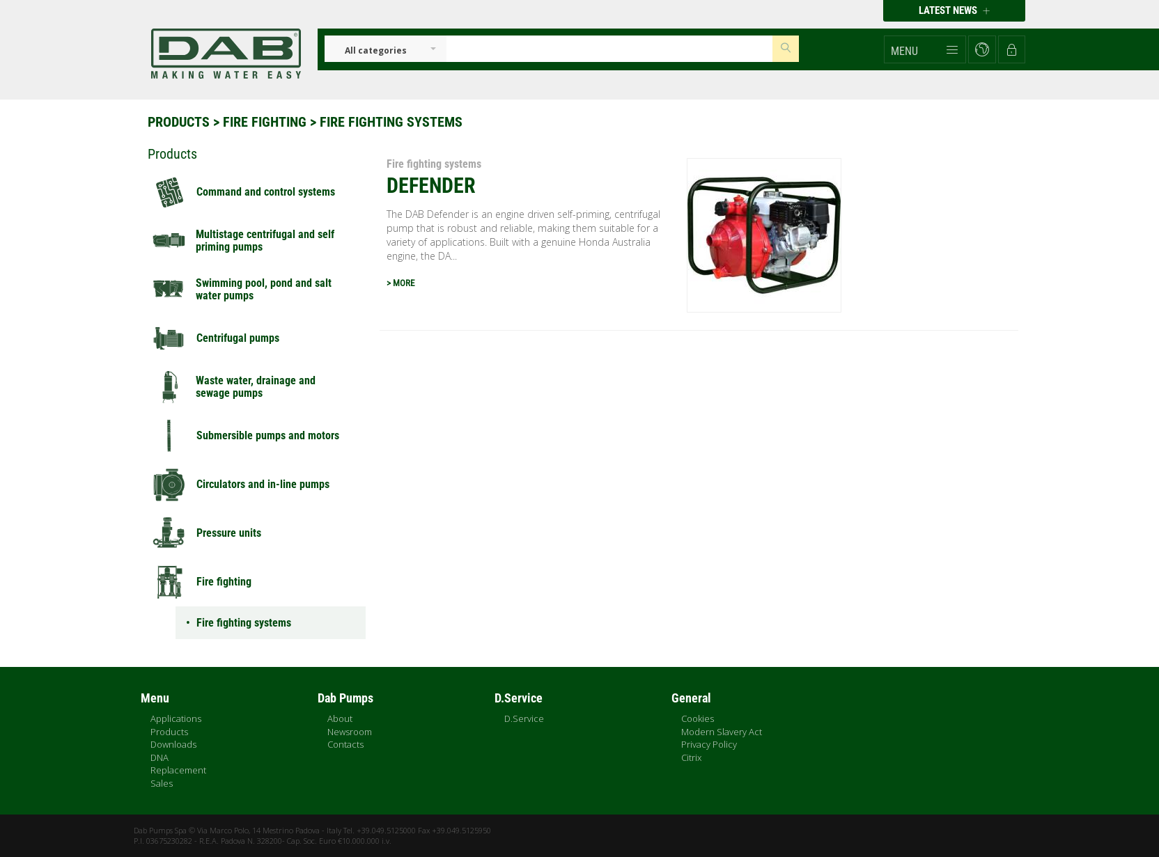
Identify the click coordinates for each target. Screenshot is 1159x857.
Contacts (345, 744)
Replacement (178, 770)
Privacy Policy (709, 744)
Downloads (173, 744)
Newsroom (349, 731)
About (339, 718)
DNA (159, 757)
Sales (161, 783)
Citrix (691, 757)
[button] (925, 49)
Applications (175, 718)
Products (179, 121)
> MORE (400, 283)
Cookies (697, 718)
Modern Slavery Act (721, 731)
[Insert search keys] (609, 49)
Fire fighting (264, 121)
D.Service (524, 718)
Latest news (954, 10)
